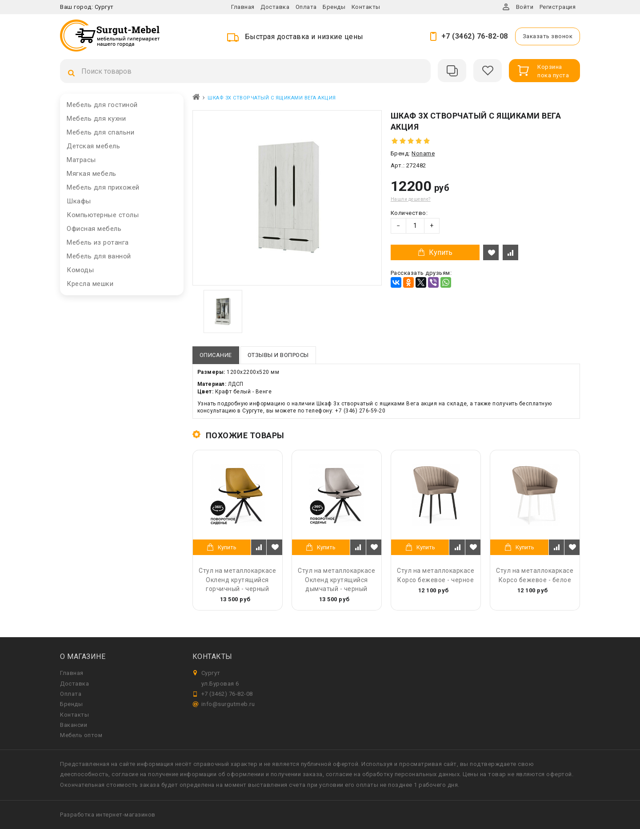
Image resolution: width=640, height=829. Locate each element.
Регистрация (558, 7)
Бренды (334, 7)
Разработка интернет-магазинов (108, 814)
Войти (525, 7)
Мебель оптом (81, 735)
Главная (243, 7)
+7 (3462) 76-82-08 (474, 36)
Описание (216, 355)
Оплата (306, 7)
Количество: (409, 213)
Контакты (366, 7)
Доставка (274, 7)
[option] (222, 311)
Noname (423, 153)
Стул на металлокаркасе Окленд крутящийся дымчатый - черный (336, 579)
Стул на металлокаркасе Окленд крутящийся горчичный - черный (237, 579)
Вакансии (73, 725)
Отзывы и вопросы (278, 355)
